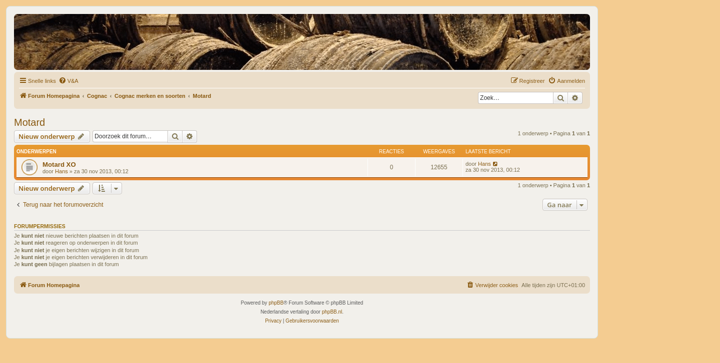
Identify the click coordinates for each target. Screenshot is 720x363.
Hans (61, 171)
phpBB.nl (332, 312)
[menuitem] (68, 81)
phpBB (276, 303)
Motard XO (59, 164)
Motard (29, 122)
